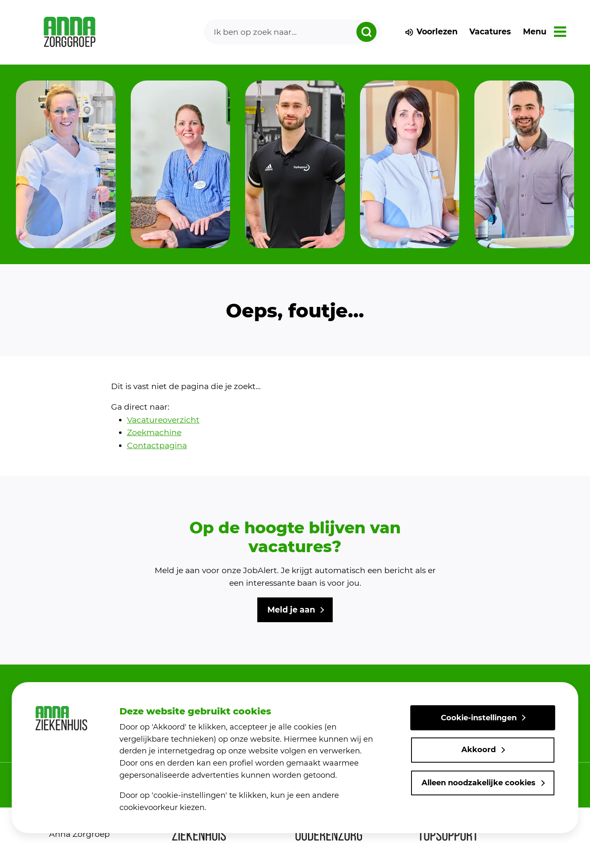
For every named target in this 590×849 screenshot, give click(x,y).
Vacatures (490, 31)
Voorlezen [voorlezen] (431, 31)
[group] (66, 164)
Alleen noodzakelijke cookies (479, 782)
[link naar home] (70, 32)
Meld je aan (291, 610)
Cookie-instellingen (479, 717)
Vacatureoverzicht (163, 420)
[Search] (292, 31)
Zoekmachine (154, 432)
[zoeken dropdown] (366, 32)
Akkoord (478, 749)
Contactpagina (157, 445)
